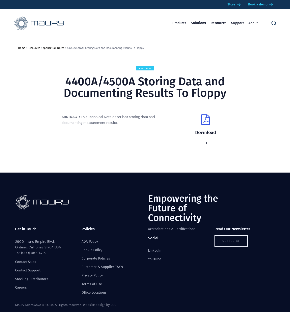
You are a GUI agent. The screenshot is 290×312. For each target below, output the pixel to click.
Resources (34, 47)
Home (21, 47)
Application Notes (53, 47)
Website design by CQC (99, 305)
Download (205, 132)
